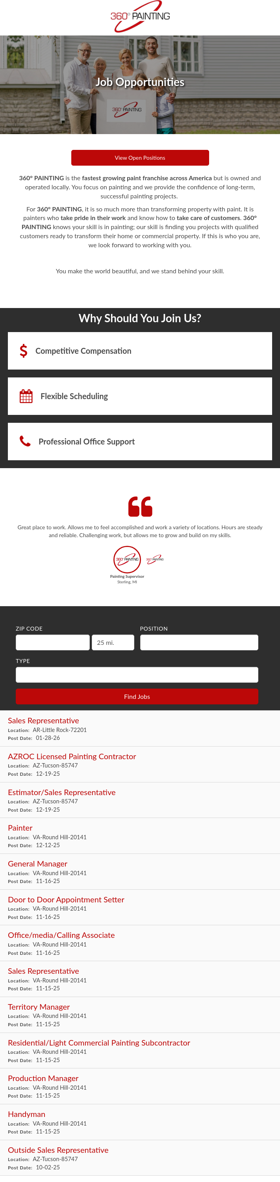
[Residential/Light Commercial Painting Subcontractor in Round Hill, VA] (140, 1051)
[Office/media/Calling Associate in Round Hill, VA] (140, 943)
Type (23, 660)
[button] (127, 567)
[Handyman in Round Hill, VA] (140, 1122)
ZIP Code (29, 628)
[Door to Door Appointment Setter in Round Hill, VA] (140, 908)
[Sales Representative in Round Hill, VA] (140, 979)
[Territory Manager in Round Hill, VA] (140, 1015)
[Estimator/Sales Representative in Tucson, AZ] (140, 800)
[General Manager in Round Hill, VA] (140, 872)
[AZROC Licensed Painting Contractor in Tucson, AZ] (140, 764)
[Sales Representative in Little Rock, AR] (140, 729)
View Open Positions (140, 157)
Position (154, 628)
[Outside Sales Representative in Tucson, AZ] (140, 1158)
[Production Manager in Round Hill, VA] (140, 1086)
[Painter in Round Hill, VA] (140, 836)
